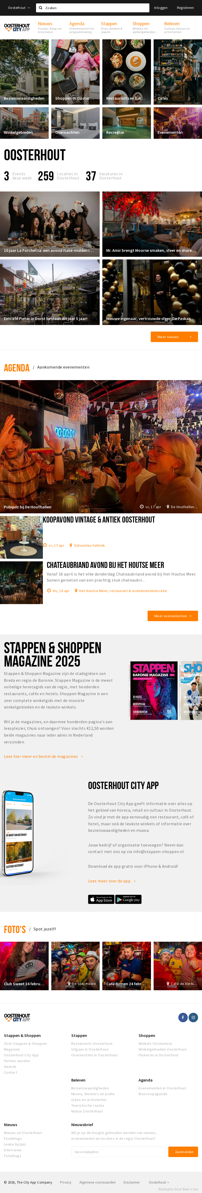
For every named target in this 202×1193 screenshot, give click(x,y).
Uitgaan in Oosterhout (89, 1049)
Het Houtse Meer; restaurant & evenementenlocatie (123, 590)
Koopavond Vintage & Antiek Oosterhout (99, 519)
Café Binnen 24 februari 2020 (126, 983)
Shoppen (147, 1035)
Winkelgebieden (18, 132)
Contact (10, 1072)
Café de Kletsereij (184, 983)
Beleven (78, 1080)
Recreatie (115, 132)
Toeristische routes (87, 1105)
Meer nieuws (168, 336)
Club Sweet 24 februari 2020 (24, 983)
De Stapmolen (84, 983)
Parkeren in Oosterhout (158, 1055)
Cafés (163, 98)
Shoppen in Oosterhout (75, 98)
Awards (10, 1066)
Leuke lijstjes (15, 1144)
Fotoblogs (12, 1155)
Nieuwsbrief (82, 1124)
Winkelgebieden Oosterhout (162, 1049)
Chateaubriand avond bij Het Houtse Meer (105, 564)
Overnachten (67, 132)
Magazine (12, 1049)
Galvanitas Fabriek (89, 545)
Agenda (16, 367)
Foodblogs (13, 1138)
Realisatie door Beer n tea (178, 1189)
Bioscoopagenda (153, 1093)
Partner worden (17, 1060)
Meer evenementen (170, 616)
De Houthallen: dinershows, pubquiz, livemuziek (184, 506)
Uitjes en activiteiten (89, 1099)
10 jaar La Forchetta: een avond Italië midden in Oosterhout (50, 250)
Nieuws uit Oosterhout (23, 1132)
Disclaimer (132, 1182)
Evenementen (170, 132)
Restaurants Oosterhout (92, 1043)
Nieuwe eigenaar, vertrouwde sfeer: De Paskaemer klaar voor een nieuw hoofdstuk (152, 318)
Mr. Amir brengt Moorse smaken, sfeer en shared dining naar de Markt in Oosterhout (152, 250)
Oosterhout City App (21, 1055)
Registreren (185, 8)
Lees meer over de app (111, 880)
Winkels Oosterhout (155, 1043)
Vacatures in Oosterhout (111, 176)
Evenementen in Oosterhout (162, 1088)
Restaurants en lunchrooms (126, 98)
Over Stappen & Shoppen (25, 1043)
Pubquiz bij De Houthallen (27, 506)
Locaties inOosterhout (68, 176)
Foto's (15, 929)
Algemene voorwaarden (97, 1182)
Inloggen (161, 8)
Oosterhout (19, 8)
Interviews (13, 1150)
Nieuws (10, 1124)
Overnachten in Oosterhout (94, 1055)
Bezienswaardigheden (24, 98)
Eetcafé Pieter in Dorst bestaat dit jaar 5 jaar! (45, 318)
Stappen (79, 1035)
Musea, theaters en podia (93, 1093)
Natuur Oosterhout (87, 1111)
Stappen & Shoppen (22, 1035)
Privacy (65, 1182)
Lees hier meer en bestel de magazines (43, 756)
